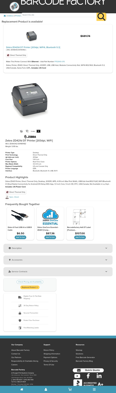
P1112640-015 (59, 61)
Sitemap (79, 341)
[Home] (5, 16)
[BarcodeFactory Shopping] (70, 389)
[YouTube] (77, 366)
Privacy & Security (51, 352)
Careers (14, 355)
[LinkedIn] (99, 366)
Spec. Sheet (12, 188)
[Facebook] (88, 366)
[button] (29, 288)
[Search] (101, 13)
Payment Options (50, 348)
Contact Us (15, 345)
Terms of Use (49, 355)
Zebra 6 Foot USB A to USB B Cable (18, 219)
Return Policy (49, 341)
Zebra (10, 16)
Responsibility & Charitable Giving (24, 352)
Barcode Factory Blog (84, 352)
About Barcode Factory (20, 341)
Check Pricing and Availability (30, 273)
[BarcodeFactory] (14, 6)
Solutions (79, 345)
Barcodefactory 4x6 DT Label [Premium (69, 219)
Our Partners (16, 348)
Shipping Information (52, 345)
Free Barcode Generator (85, 348)
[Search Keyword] (59, 11)
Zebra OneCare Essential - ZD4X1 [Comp (44, 219)
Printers (18, 16)
